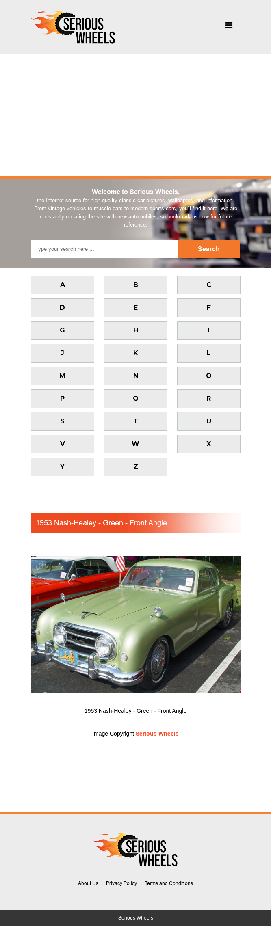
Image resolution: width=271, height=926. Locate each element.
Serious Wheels (157, 733)
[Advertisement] (135, 115)
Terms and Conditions (169, 883)
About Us (88, 883)
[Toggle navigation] (229, 27)
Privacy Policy (121, 883)
